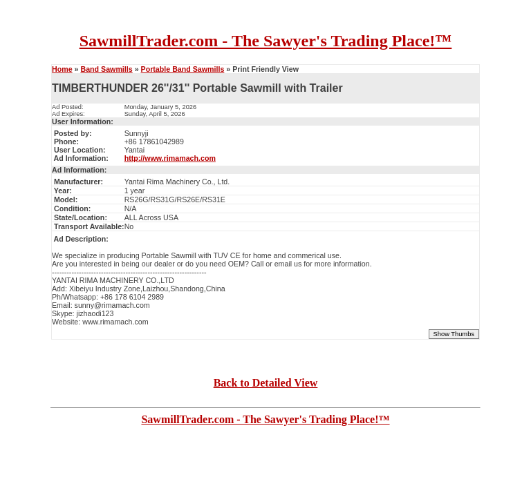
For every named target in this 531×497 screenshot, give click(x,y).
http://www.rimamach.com (170, 158)
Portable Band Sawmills (183, 69)
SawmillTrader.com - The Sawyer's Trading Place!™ (266, 41)
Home (62, 69)
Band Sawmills (106, 69)
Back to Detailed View (266, 383)
